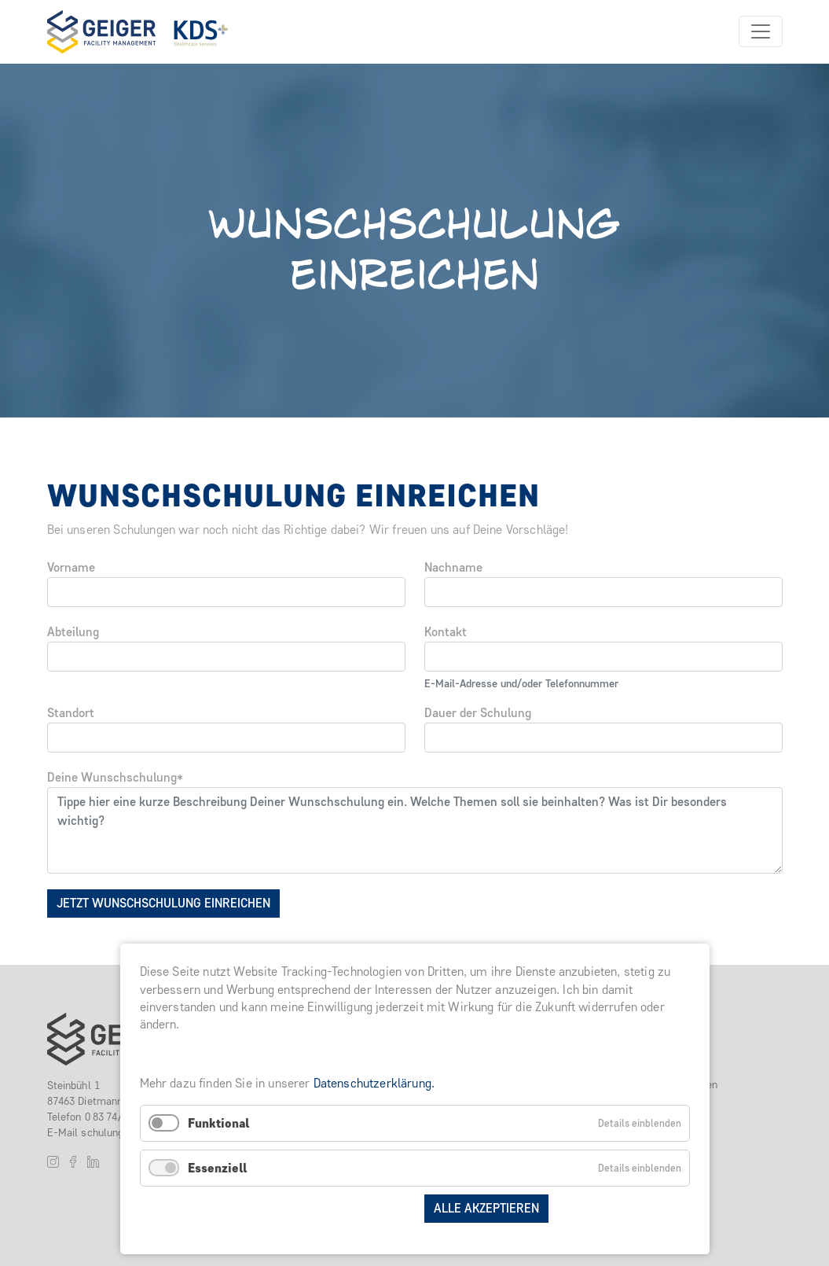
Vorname (71, 567)
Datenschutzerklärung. (374, 1083)
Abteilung (73, 631)
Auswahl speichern (351, 1208)
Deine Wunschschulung (115, 777)
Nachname (453, 567)
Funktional (218, 1123)
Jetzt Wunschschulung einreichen (163, 903)
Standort (70, 712)
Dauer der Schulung (477, 712)
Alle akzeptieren (486, 1208)
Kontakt (445, 631)
